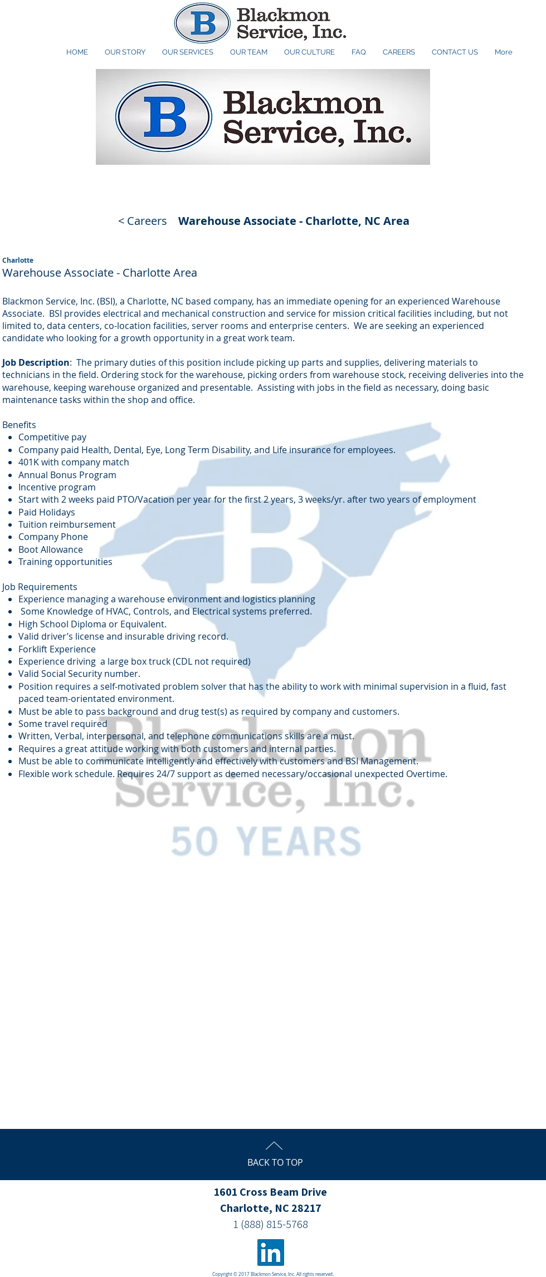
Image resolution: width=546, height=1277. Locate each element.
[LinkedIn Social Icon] (270, 1252)
